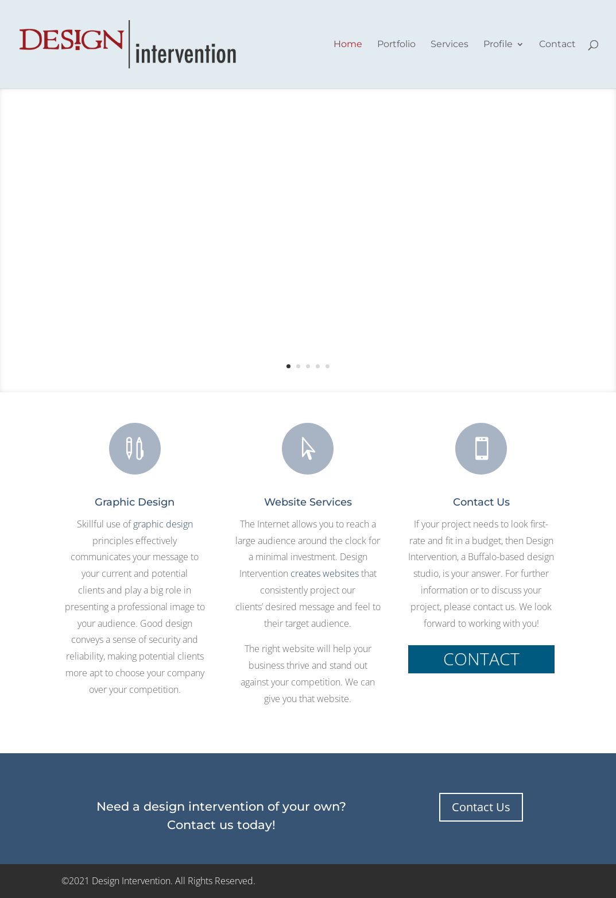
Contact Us (481, 807)
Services (449, 44)
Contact (557, 44)
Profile (498, 44)
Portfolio (396, 44)
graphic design (163, 524)
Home (348, 44)
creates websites (324, 573)
